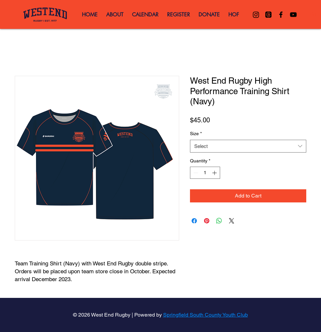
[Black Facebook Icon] (281, 14)
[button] (315, 14)
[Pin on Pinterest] (207, 221)
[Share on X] (232, 221)
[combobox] (248, 146)
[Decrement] (195, 172)
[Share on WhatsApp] (219, 221)
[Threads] (268, 14)
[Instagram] (256, 14)
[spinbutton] (205, 172)
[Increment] (215, 172)
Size (196, 133)
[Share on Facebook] (194, 221)
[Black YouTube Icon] (293, 14)
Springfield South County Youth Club (205, 315)
